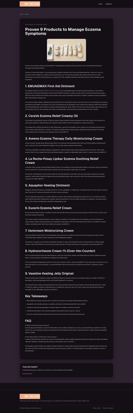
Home (100, 4)
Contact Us (109, 4)
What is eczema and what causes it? (38, 325)
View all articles (28, 373)
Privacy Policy (97, 408)
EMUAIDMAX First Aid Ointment (50, 91)
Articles (27, 14)
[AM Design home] (30, 4)
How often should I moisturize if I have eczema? (42, 337)
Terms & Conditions (108, 408)
